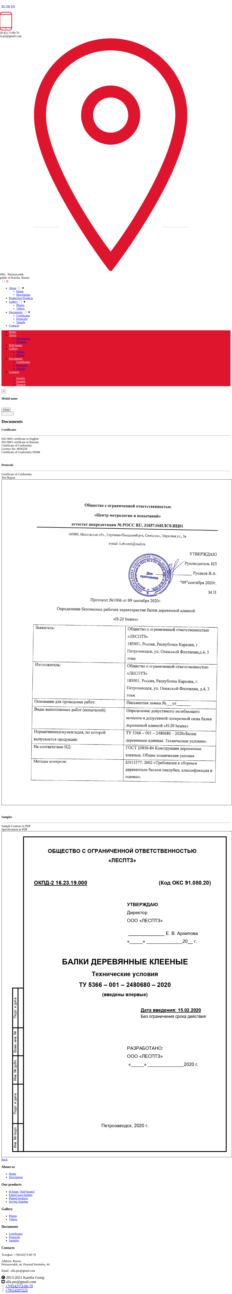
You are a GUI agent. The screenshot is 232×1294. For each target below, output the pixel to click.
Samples (14, 1240)
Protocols (21, 318)
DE (8, 6)
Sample (20, 322)
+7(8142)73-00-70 (19, 1286)
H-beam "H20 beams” (22, 1191)
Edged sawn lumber (20, 1195)
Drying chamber (18, 1201)
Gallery (13, 301)
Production (15, 298)
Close (6, 409)
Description (23, 294)
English (20, 378)
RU (3, 6)
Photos (20, 305)
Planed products (18, 1198)
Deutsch (20, 384)
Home (20, 291)
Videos (20, 308)
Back (4, 1159)
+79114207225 (16, 1290)
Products (28, 298)
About (12, 288)
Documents (15, 312)
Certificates (23, 315)
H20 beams (15, 345)
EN (13, 6)
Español (20, 381)
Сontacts (14, 325)
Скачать (7, 413)
